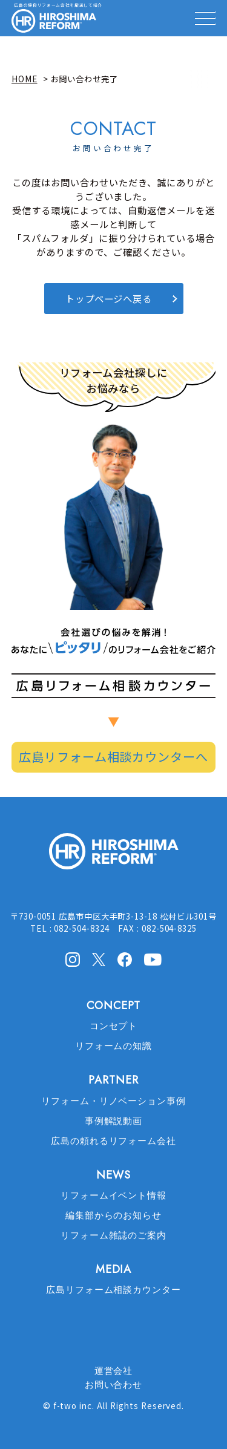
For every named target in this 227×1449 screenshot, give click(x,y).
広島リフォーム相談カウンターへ (113, 756)
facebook (124, 959)
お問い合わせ (114, 1385)
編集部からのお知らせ (113, 1215)
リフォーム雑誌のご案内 (114, 1235)
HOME (25, 79)
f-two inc (73, 1405)
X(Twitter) (98, 959)
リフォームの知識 (114, 1046)
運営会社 (113, 1371)
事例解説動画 (114, 1121)
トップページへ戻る (109, 298)
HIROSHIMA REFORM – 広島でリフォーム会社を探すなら (54, 21)
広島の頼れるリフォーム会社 (113, 1141)
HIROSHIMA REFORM (114, 856)
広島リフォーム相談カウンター (113, 1290)
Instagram (72, 959)
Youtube (153, 958)
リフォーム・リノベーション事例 (113, 1101)
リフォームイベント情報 (114, 1195)
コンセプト (114, 1026)
